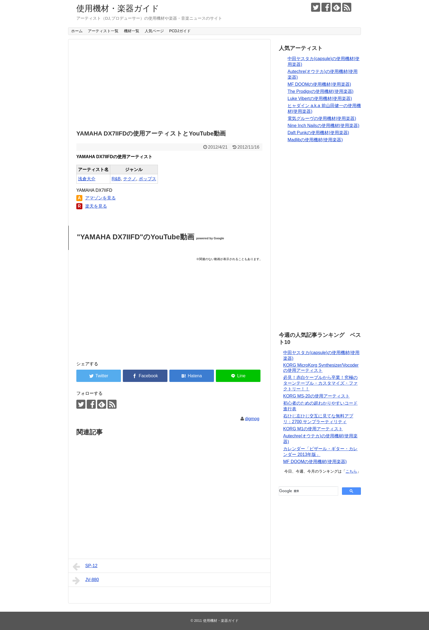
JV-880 (86, 580)
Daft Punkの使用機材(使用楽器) (318, 132)
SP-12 (85, 566)
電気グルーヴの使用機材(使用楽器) (322, 118)
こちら (351, 471)
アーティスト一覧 (103, 31)
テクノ (129, 178)
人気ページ (154, 31)
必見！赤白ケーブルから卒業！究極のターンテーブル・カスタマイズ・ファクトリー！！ (320, 383)
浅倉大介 (86, 178)
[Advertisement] (169, 83)
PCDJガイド (180, 31)
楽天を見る (96, 206)
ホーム (77, 31)
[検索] (308, 491)
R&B (116, 178)
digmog (252, 418)
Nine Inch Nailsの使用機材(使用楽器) (323, 125)
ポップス (147, 178)
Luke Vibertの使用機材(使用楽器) (320, 98)
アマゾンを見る (100, 198)
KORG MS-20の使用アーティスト (316, 396)
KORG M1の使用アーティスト (313, 428)
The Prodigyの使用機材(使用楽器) (320, 91)
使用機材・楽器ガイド (117, 8)
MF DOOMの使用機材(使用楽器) (319, 84)
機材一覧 (131, 31)
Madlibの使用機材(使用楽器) (315, 139)
